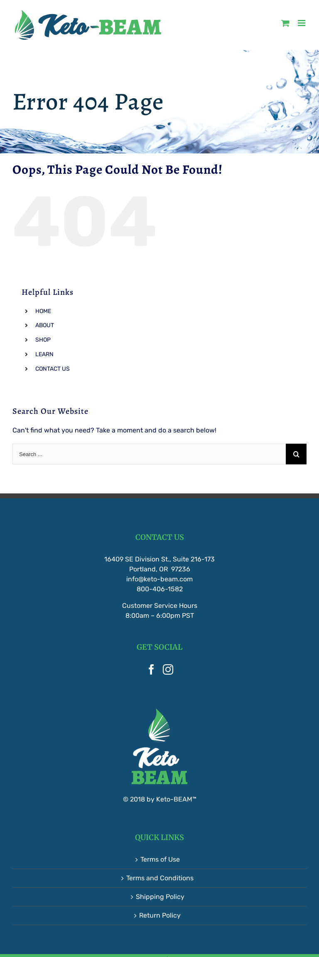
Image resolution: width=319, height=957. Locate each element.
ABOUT (44, 325)
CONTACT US (52, 368)
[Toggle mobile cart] (285, 23)
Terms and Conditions (160, 878)
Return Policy (160, 915)
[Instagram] (168, 669)
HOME (43, 311)
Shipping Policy (160, 897)
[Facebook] (151, 669)
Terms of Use (160, 859)
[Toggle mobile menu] (302, 23)
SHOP (43, 339)
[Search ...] (149, 454)
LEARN (44, 354)
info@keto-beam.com (159, 579)
